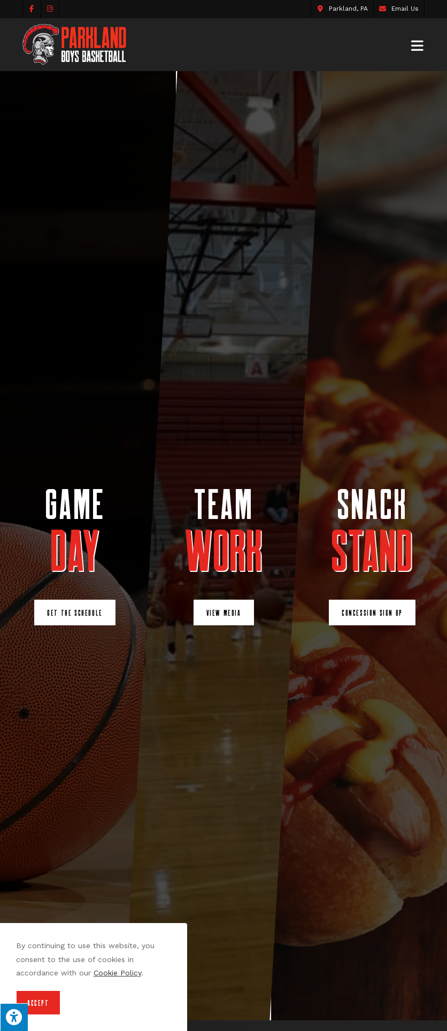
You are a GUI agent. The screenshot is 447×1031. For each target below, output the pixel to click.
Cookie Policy (117, 972)
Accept (38, 1002)
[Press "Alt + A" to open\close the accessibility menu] (14, 1017)
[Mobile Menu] (418, 44)
